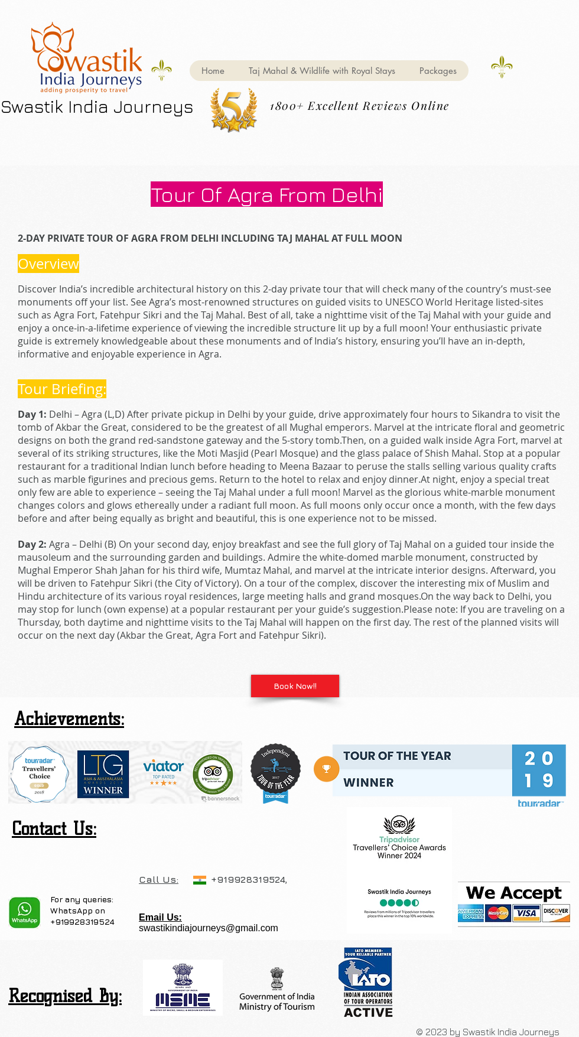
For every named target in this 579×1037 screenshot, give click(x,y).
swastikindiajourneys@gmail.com (208, 928)
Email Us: (160, 917)
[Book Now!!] (295, 686)
